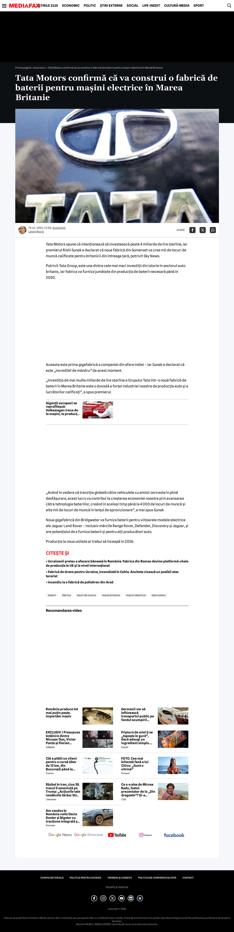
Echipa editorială (52, 877)
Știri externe (111, 5)
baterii (52, 595)
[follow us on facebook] (174, 835)
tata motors (159, 595)
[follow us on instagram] (145, 835)
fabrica (66, 595)
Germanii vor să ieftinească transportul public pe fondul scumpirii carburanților (137, 714)
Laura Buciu (36, 231)
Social (132, 5)
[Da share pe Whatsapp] (213, 230)
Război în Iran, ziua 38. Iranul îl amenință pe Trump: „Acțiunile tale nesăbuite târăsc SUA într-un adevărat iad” (63, 790)
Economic (71, 5)
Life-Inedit (151, 5)
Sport (198, 5)
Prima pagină (23, 67)
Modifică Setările (117, 887)
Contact (188, 877)
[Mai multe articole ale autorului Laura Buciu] (22, 230)
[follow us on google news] (60, 835)
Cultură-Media (176, 5)
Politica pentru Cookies (85, 877)
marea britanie (111, 595)
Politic (90, 5)
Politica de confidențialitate (157, 877)
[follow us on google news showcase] (88, 835)
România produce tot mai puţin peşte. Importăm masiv (62, 712)
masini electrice (136, 595)
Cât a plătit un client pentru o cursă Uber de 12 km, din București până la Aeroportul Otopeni (61, 764)
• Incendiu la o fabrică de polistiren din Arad (79, 582)
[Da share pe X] (203, 230)
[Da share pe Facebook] (192, 230)
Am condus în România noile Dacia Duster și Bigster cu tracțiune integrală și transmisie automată (62, 816)
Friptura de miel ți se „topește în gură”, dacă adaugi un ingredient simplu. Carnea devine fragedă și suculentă (137, 738)
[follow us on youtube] (117, 835)
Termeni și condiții (119, 877)
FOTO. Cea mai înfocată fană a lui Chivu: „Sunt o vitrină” (134, 764)
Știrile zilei (48, 5)
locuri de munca (86, 595)
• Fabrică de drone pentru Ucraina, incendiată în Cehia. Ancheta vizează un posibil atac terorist (112, 574)
